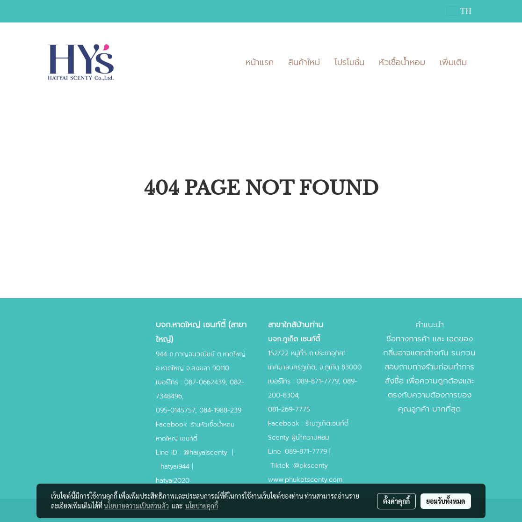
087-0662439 (204, 382)
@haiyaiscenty (205, 452)
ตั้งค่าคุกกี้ (396, 501)
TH (459, 11)
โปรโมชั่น (349, 62)
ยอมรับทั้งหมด (445, 501)
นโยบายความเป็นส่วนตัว (136, 505)
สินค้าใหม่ (304, 62)
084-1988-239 (220, 410)
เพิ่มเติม (453, 62)
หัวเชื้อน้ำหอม (402, 62)
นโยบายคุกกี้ (201, 505)
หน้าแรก (260, 62)
